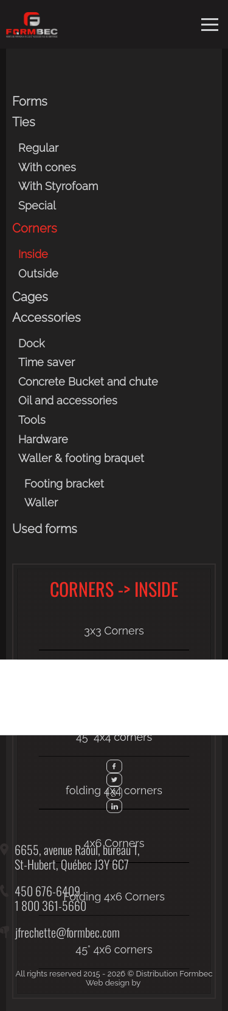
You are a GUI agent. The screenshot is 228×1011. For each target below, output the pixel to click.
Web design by (113, 982)
